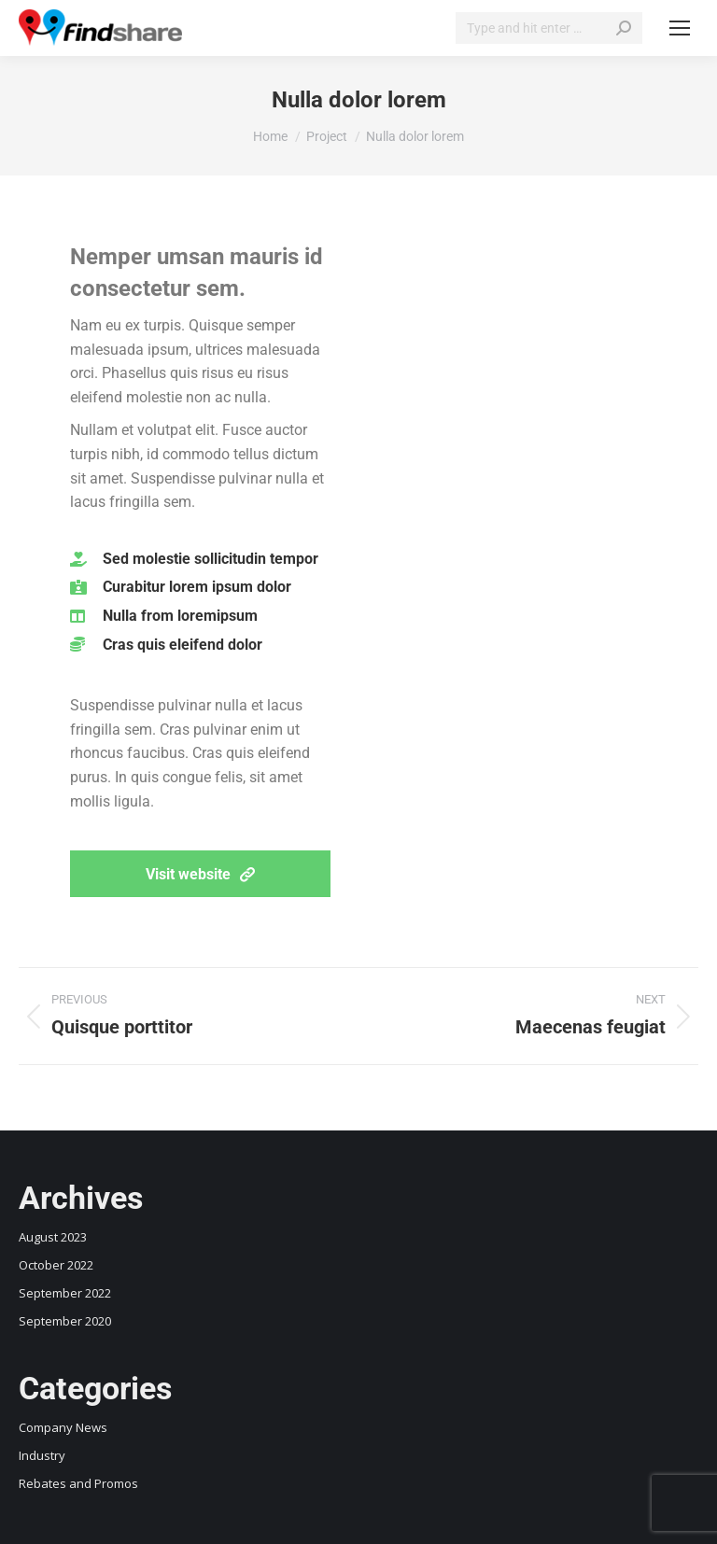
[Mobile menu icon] (679, 28)
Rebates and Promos (78, 1483)
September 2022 (65, 1292)
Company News (63, 1427)
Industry (42, 1455)
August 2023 (53, 1236)
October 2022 (56, 1264)
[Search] (549, 28)
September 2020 (65, 1320)
